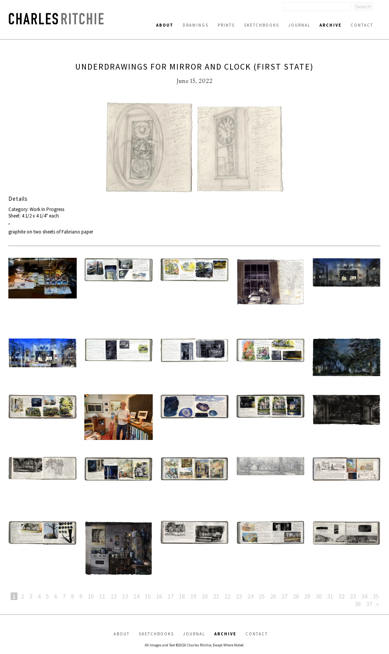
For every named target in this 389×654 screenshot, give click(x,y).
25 (262, 596)
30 (319, 596)
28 (296, 596)
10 (91, 596)
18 (182, 596)
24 (250, 596)
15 (148, 596)
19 (193, 596)
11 (102, 596)
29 (307, 596)
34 (364, 596)
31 (330, 596)
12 (114, 596)
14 (136, 596)
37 (369, 604)
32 (341, 596)
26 (273, 596)
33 (353, 596)
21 (216, 596)
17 (171, 596)
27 (284, 596)
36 (358, 604)
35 (376, 596)
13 (125, 596)
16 (159, 596)
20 (205, 596)
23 (239, 596)
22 (228, 596)
